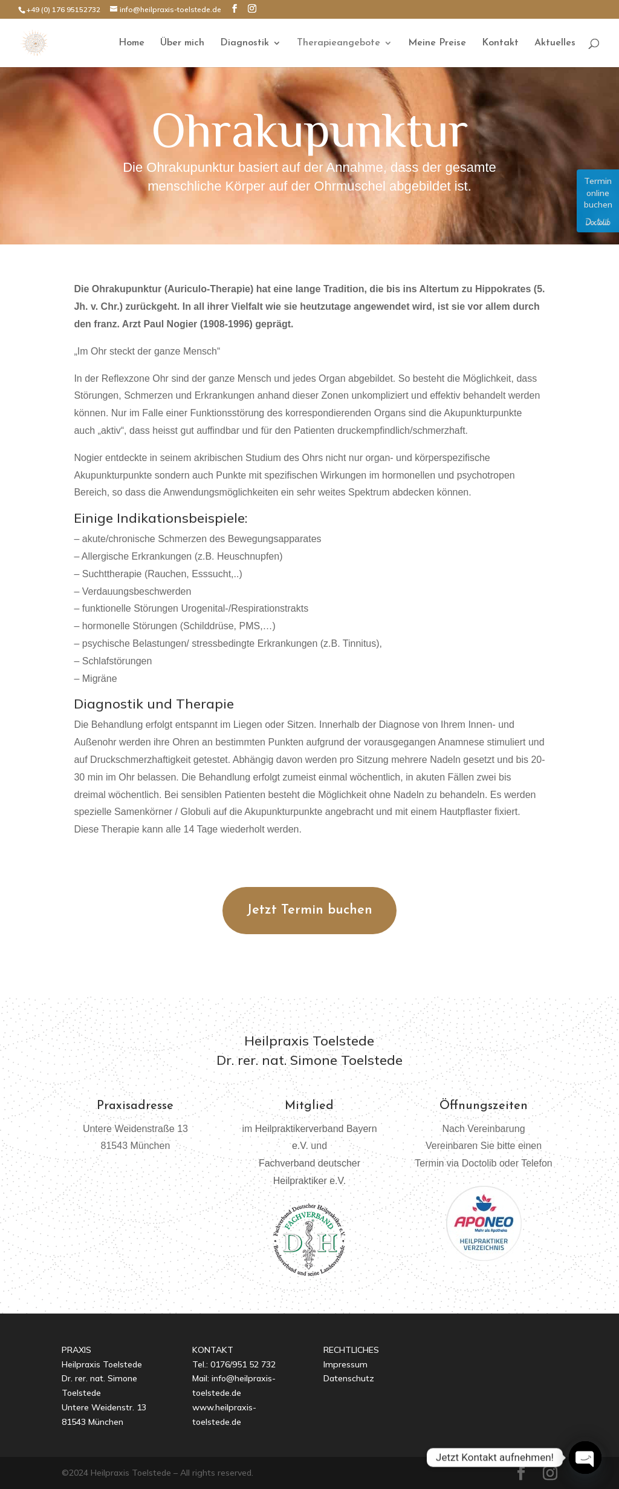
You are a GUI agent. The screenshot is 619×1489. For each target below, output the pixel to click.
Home (131, 43)
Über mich (182, 43)
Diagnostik (244, 43)
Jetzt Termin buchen (309, 910)
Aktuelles (554, 43)
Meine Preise (437, 43)
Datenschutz (348, 1378)
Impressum (345, 1364)
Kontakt (500, 43)
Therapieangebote (338, 43)
